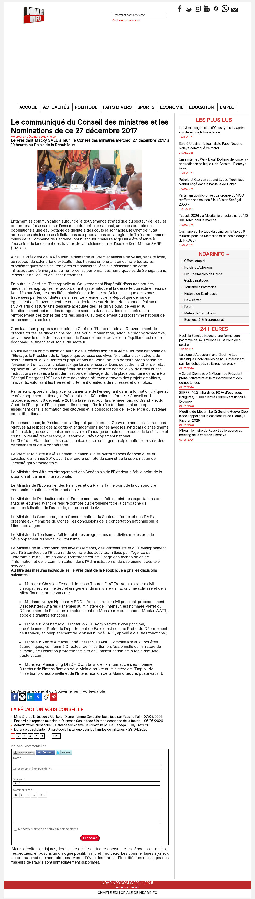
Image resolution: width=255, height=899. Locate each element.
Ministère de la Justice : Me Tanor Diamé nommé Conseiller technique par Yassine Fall (82, 716)
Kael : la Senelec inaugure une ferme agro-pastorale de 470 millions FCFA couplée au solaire (211, 334)
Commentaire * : (23, 799)
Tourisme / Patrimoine (200, 287)
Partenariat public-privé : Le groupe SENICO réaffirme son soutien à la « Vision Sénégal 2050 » (210, 204)
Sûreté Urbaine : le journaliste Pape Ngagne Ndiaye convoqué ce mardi (210, 145)
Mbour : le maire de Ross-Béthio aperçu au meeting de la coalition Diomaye (208, 433)
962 (57, 745)
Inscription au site (127, 887)
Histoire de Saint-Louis (201, 292)
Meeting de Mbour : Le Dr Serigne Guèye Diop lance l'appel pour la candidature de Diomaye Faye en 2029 (213, 414)
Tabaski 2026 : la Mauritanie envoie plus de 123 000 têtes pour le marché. (212, 222)
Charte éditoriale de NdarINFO (127, 892)
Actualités (56, 107)
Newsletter (191, 298)
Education (202, 107)
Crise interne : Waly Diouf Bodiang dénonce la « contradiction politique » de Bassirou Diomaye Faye (212, 163)
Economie (172, 107)
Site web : (19, 788)
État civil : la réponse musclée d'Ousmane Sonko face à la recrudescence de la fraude (82, 725)
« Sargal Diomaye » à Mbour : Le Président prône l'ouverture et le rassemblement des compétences (208, 377)
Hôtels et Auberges (198, 270)
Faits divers (118, 107)
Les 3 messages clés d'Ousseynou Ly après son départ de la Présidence (212, 129)
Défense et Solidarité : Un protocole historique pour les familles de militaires (74, 738)
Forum (187, 303)
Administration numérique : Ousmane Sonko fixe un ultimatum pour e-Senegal (76, 733)
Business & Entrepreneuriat (205, 315)
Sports (146, 107)
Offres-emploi (193, 265)
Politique (87, 107)
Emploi (228, 107)
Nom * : (18, 767)
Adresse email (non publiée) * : (32, 778)
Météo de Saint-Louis (200, 309)
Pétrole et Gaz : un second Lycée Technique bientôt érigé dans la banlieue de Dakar (208, 184)
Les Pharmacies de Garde (204, 276)
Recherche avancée (126, 20)
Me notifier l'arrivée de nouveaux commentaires (48, 838)
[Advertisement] (127, 69)
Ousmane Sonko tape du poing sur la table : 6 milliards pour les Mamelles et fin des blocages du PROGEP (212, 240)
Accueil (29, 107)
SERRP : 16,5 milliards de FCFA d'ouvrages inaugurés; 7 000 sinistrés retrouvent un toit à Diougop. (212, 395)
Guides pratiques (196, 281)
